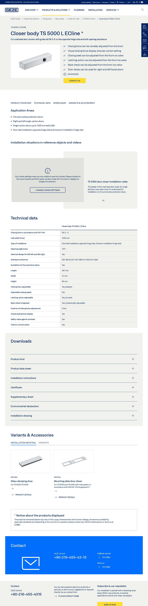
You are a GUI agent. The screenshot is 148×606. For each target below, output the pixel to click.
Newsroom (96, 2)
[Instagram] (137, 2)
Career (112, 2)
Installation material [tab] (23, 442)
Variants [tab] (44, 442)
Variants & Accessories (82, 103)
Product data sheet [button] (72, 368)
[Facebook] (139, 2)
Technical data (42, 103)
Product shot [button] (72, 359)
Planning (79, 10)
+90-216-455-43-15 (70, 557)
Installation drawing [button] (72, 415)
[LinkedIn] (134, 2)
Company (105, 2)
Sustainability (86, 2)
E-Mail (17, 524)
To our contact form (68, 596)
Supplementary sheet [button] (72, 396)
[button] (121, 2)
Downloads (59, 103)
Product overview (21, 103)
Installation (95, 10)
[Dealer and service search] (144, 47)
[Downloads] (144, 54)
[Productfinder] (144, 27)
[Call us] (144, 34)
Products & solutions (54, 10)
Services (111, 10)
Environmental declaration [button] (72, 406)
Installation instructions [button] (72, 378)
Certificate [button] (72, 387)
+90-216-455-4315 (26, 594)
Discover (30, 10)
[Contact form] (144, 41)
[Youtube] (142, 2)
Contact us (74, 81)
